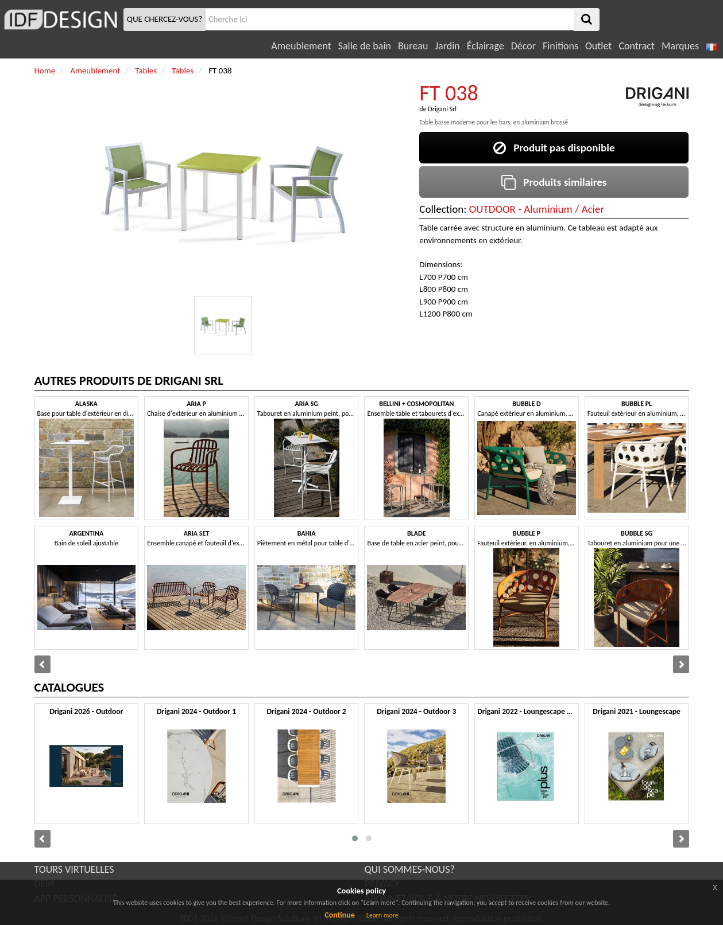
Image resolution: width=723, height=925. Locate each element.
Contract (636, 46)
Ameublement (301, 46)
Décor (523, 46)
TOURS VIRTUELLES (74, 869)
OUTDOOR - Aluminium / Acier (536, 209)
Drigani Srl (442, 109)
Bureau (413, 46)
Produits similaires (553, 182)
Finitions (560, 46)
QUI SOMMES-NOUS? (410, 869)
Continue (339, 915)
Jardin (447, 46)
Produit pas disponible (553, 147)
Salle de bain (364, 46)
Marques (680, 46)
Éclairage (485, 46)
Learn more (382, 915)
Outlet (598, 46)
